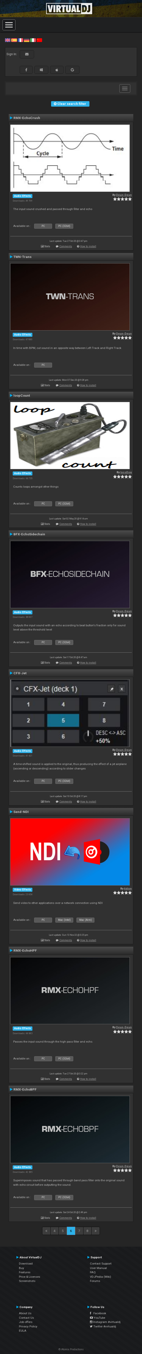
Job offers (25, 1322)
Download (26, 1263)
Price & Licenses (29, 1276)
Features (24, 1272)
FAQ (93, 1272)
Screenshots (27, 1281)
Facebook (98, 1313)
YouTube (97, 1317)
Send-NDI (21, 812)
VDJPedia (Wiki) (100, 1276)
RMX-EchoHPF (25, 950)
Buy (21, 1268)
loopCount (21, 395)
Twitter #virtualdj (103, 1326)
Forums (95, 1281)
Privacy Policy (28, 1326)
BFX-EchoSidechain (29, 534)
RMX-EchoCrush (26, 118)
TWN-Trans (22, 257)
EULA (22, 1330)
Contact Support (101, 1263)
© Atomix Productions (71, 1349)
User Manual (98, 1268)
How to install (88, 246)
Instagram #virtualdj (105, 1322)
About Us (25, 1313)
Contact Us (26, 1317)
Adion (128, 888)
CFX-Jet (19, 673)
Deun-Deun (124, 195)
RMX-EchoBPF (25, 1089)
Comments (65, 246)
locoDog (126, 472)
